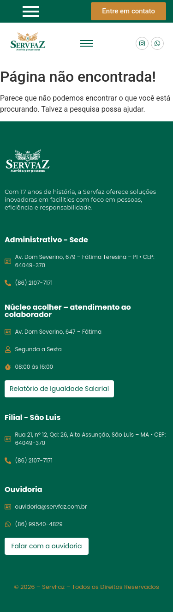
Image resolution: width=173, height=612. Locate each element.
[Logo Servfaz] (27, 42)
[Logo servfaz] (28, 161)
